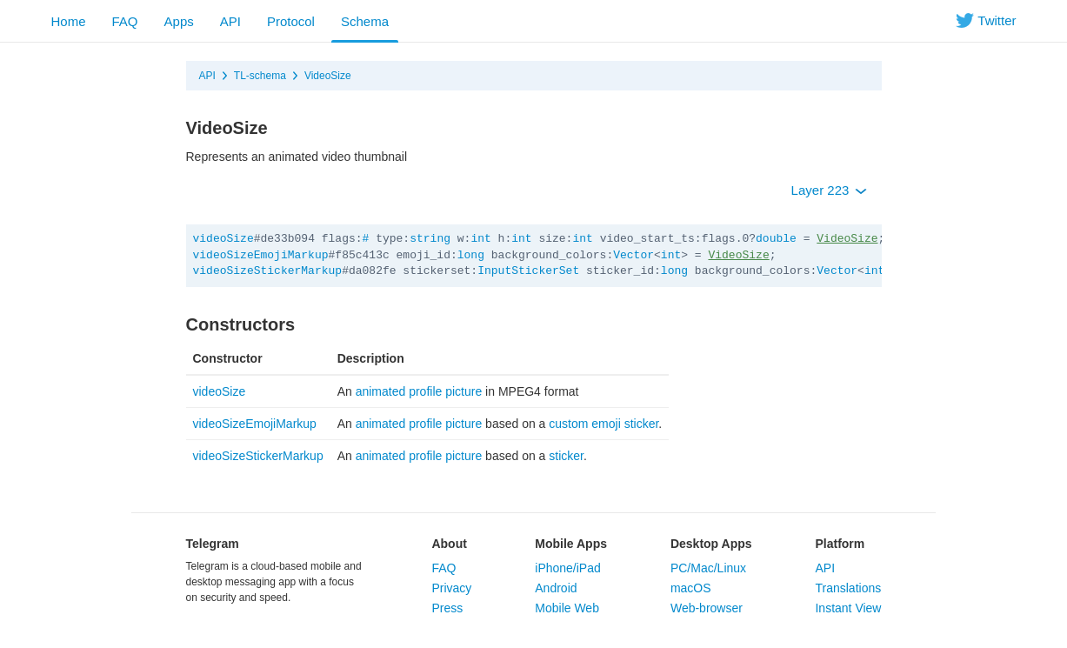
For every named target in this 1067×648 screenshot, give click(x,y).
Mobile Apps (571, 544)
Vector (633, 255)
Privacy (451, 588)
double (776, 238)
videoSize (223, 238)
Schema (365, 21)
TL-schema (260, 76)
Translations (848, 588)
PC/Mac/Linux (708, 568)
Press (447, 608)
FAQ (125, 21)
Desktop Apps (711, 544)
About (448, 544)
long (470, 255)
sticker (566, 456)
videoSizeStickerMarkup (268, 270)
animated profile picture (419, 391)
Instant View (848, 608)
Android (556, 588)
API (230, 21)
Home (68, 21)
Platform (839, 544)
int (480, 238)
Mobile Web (567, 608)
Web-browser (706, 608)
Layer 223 (829, 190)
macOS (690, 588)
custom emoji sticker (603, 424)
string (430, 238)
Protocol (291, 21)
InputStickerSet (528, 270)
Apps (179, 21)
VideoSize (327, 76)
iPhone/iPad (568, 568)
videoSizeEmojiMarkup (261, 255)
